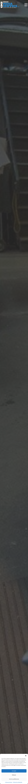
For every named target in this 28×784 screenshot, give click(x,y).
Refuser (14, 775)
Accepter (14, 770)
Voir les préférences (14, 779)
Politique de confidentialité (17, 782)
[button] (26, 755)
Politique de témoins (8, 782)
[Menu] (25, 4)
